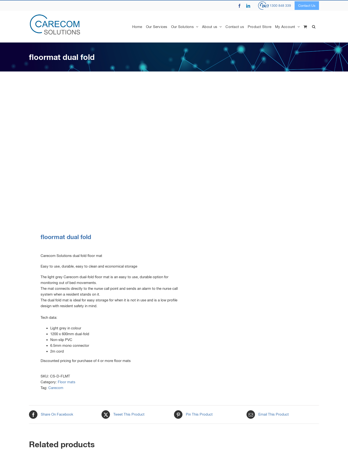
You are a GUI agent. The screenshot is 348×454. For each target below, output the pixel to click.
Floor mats (66, 382)
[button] (313, 26)
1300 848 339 (280, 5)
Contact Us (306, 5)
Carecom (55, 388)
